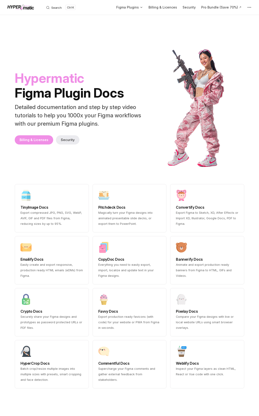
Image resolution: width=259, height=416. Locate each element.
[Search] (60, 7)
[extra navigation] (249, 7)
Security (68, 140)
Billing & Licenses (34, 140)
